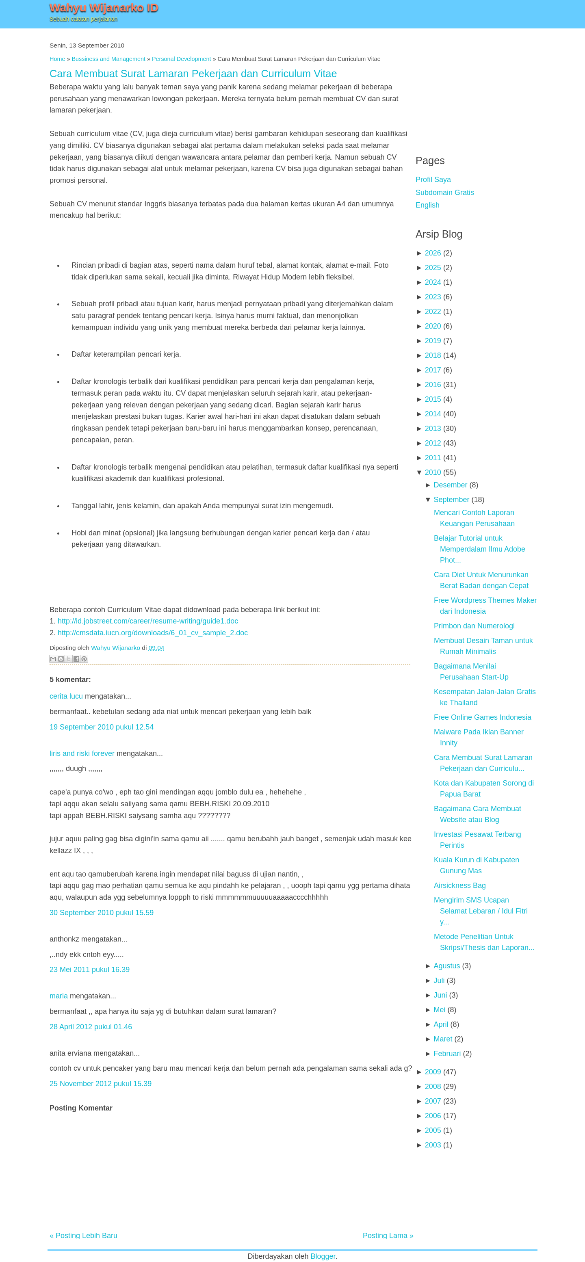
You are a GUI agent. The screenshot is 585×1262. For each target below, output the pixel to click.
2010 (433, 472)
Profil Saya (433, 179)
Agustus (446, 966)
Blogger (323, 1256)
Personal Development (181, 59)
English (428, 205)
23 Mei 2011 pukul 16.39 (90, 969)
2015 (433, 399)
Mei (439, 1010)
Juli (438, 980)
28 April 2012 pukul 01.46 (91, 1027)
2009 (433, 1072)
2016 (433, 385)
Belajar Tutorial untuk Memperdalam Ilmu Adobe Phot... (479, 549)
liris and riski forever (82, 753)
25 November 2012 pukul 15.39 (101, 1084)
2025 (433, 268)
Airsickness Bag (460, 885)
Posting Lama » (388, 1236)
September (451, 500)
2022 (433, 311)
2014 (433, 414)
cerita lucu (66, 696)
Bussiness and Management (108, 59)
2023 (433, 297)
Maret (442, 1039)
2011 (433, 458)
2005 (433, 1130)
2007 (433, 1101)
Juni (440, 995)
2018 (433, 355)
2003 (433, 1145)
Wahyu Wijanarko (115, 647)
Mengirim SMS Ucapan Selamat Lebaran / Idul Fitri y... (481, 911)
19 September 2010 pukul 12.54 (102, 727)
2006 (433, 1116)
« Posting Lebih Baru (83, 1236)
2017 (433, 370)
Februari (447, 1054)
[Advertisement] (476, 85)
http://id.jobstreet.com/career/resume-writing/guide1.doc (148, 621)
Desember (450, 485)
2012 (433, 443)
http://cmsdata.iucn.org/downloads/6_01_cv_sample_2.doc (153, 633)
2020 (433, 326)
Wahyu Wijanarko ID (104, 7)
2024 (433, 282)
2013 (433, 428)
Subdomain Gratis (445, 192)
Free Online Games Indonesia (482, 717)
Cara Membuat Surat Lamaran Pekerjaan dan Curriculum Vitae (193, 73)
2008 (433, 1086)
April (440, 1024)
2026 (433, 253)
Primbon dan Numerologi (474, 626)
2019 (433, 341)
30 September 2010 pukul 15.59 (102, 913)
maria (59, 996)
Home (57, 59)
